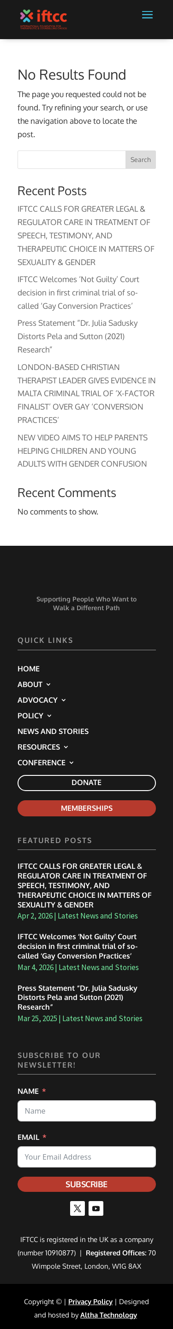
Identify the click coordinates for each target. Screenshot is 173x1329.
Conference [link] (42, 763)
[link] (43, 18)
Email (28, 1137)
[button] (147, 25)
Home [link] (29, 669)
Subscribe (86, 1184)
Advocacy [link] (38, 701)
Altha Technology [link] (108, 1315)
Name (28, 1091)
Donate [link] (86, 782)
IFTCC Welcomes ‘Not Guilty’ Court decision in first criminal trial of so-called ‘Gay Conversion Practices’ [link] (78, 292)
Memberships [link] (87, 808)
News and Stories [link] (53, 732)
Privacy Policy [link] (90, 1301)
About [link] (30, 685)
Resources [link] (39, 747)
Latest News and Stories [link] (98, 916)
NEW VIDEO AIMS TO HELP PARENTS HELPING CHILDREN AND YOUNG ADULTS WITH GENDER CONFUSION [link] (83, 451)
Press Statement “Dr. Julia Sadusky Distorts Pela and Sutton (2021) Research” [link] (77, 336)
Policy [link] (30, 716)
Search (141, 159)
